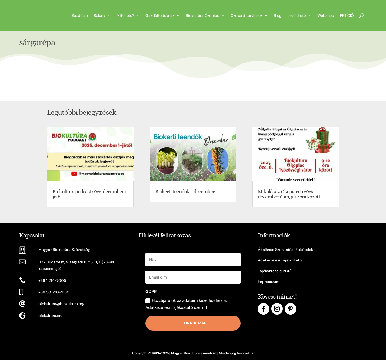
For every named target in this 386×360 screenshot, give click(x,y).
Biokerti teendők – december (185, 191)
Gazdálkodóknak (159, 15)
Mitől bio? (125, 15)
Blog (277, 15)
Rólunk (99, 15)
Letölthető (296, 15)
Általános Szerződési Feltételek (285, 249)
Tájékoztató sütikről (275, 271)
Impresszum (268, 281)
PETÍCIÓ (347, 15)
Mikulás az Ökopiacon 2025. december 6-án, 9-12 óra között (289, 194)
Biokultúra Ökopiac (202, 15)
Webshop (325, 15)
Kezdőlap (80, 15)
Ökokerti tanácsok (246, 15)
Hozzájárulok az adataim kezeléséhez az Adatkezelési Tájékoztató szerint (186, 304)
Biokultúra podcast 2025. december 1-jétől (90, 194)
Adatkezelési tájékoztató (280, 260)
